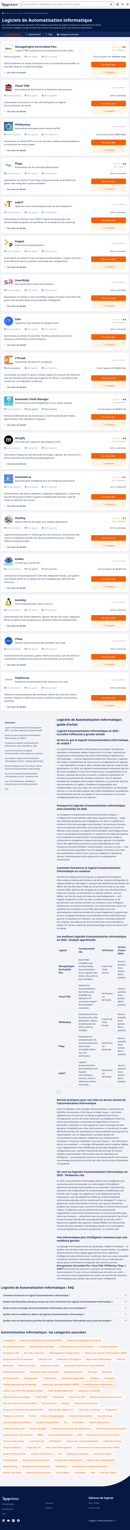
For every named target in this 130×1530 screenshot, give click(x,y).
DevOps (65, 1403)
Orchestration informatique (68, 1460)
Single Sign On (33, 1447)
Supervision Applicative (73, 1378)
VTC (60, 1453)
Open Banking (10, 1466)
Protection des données (81, 1415)
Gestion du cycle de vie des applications (71, 1428)
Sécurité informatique (14, 1346)
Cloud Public (41, 1397)
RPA (93, 1472)
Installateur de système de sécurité (89, 1466)
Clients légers (63, 1472)
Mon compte (94, 1503)
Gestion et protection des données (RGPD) (41, 1340)
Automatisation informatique (98, 1384)
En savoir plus (108, 64)
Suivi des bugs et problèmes (17, 1422)
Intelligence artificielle (89, 1390)
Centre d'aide (94, 1508)
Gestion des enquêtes (77, 1453)
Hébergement (31, 1378)
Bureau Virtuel (49, 1403)
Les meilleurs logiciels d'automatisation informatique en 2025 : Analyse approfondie (24, 759)
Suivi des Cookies (108, 1472)
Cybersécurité (45, 1359)
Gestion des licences (99, 1422)
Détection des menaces (86, 1403)
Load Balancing (36, 1441)
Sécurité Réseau (11, 1378)
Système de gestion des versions (106, 1397)
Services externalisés (13, 1441)
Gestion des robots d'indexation (82, 1441)
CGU (4, 1513)
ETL (65, 1422)
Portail (32, 1415)
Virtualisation (49, 1378)
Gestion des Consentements (101, 1460)
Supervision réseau (49, 1365)
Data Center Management (59, 1447)
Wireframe (8, 1365)
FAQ (49, 34)
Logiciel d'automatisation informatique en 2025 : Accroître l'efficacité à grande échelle (23, 729)
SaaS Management (73, 1371)
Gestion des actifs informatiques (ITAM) (23, 1390)
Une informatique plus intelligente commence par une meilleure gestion (21, 782)
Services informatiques (15, 13)
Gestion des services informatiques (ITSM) (106, 1352)
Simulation (109, 1378)
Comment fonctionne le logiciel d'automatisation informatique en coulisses (24, 752)
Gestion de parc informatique (17, 1434)
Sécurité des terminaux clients (111, 1428)
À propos (49, 1503)
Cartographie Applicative (60, 1434)
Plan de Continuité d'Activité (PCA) (20, 1403)
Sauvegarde (9, 1340)
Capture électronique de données (20, 1384)
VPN (80, 1434)
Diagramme (111, 1409)
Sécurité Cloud (105, 1415)
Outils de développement (60, 1390)
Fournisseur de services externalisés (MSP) (98, 1447)
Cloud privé (58, 1397)
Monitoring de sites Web (42, 1346)
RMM (40, 1434)
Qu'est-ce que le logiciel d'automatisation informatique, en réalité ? (23, 736)
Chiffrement (55, 1441)
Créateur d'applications (52, 1415)
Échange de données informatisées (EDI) (23, 1409)
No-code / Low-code (34, 1352)
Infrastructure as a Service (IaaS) (103, 1434)
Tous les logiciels (11, 34)
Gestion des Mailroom (42, 1453)
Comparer (110, 72)
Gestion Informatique (14, 1371)
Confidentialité (8, 1504)
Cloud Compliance (12, 1447)
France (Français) (106, 1520)
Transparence (7, 1509)
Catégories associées (68, 34)
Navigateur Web (11, 1352)
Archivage (107, 1371)
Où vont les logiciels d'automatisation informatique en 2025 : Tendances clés (21, 775)
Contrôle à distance (108, 1346)
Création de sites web (14, 1428)
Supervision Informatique (99, 1359)
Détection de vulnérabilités (16, 1397)
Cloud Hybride (10, 1460)
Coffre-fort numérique (89, 1409)
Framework (80, 1472)
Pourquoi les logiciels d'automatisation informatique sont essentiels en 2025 (22, 744)
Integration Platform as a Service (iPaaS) (84, 1365)
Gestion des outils (12, 1472)
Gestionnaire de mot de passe (18, 1359)
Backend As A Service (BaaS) (36, 1466)
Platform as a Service (13, 1415)
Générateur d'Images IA (69, 1359)
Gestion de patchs (102, 1453)
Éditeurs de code (27, 1365)
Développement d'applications (64, 1352)
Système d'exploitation (47, 1422)
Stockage (92, 1371)
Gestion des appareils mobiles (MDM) (60, 1384)
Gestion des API (77, 1397)
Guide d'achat (33, 34)
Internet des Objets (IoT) (61, 1409)
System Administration (14, 1453)
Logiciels (48, 1508)
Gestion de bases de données (44, 1371)
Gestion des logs (38, 1428)
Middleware (61, 1466)
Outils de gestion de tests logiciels (76, 1346)
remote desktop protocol (38, 1472)
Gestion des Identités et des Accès (84, 1340)
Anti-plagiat (78, 1422)
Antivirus (121, 1359)
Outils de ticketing (112, 1441)
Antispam (94, 1378)
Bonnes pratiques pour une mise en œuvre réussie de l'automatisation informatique (23, 767)
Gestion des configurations (35, 1460)
